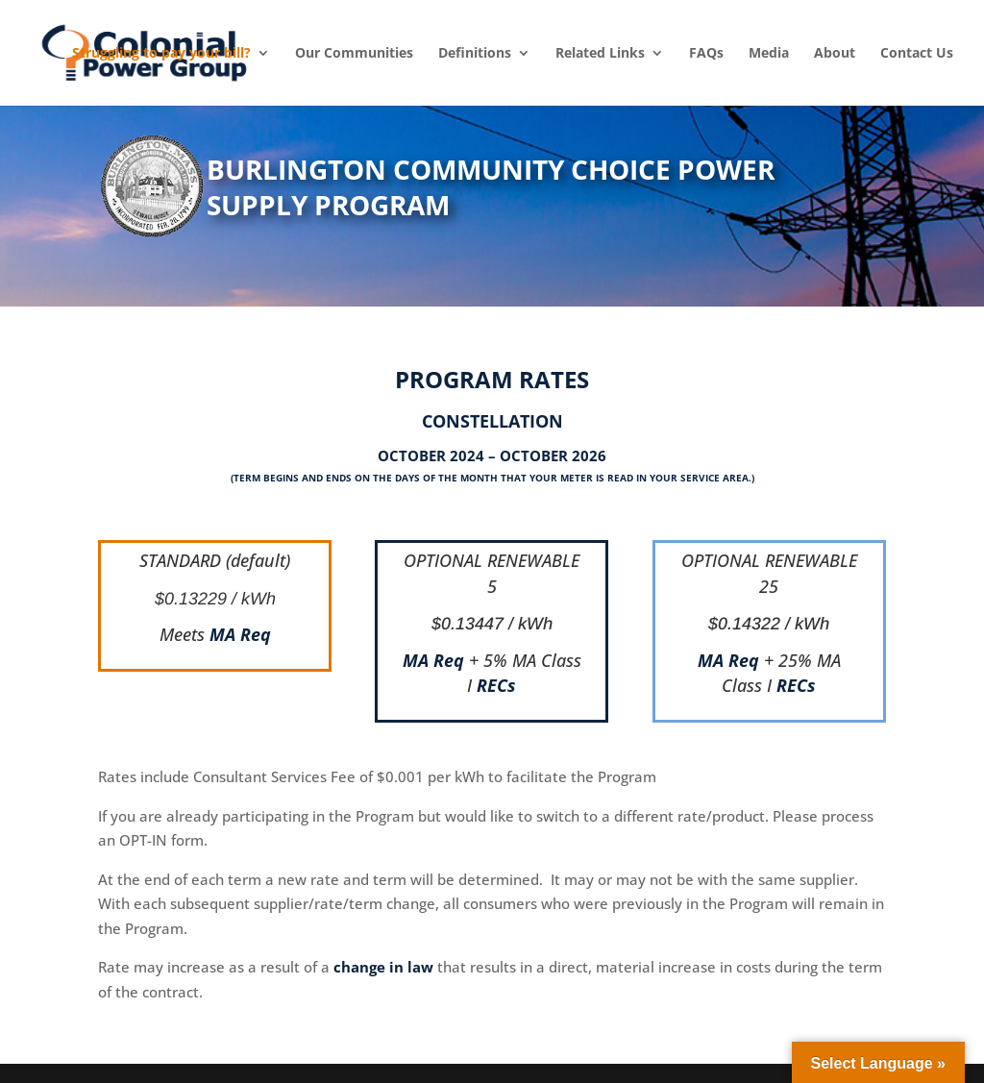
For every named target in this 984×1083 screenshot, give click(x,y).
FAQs (706, 53)
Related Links (600, 53)
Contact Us (916, 53)
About (834, 53)
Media (769, 53)
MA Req (240, 634)
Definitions (474, 53)
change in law (383, 966)
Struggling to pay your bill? (161, 53)
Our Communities (354, 53)
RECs (496, 685)
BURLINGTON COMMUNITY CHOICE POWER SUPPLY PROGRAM (491, 187)
